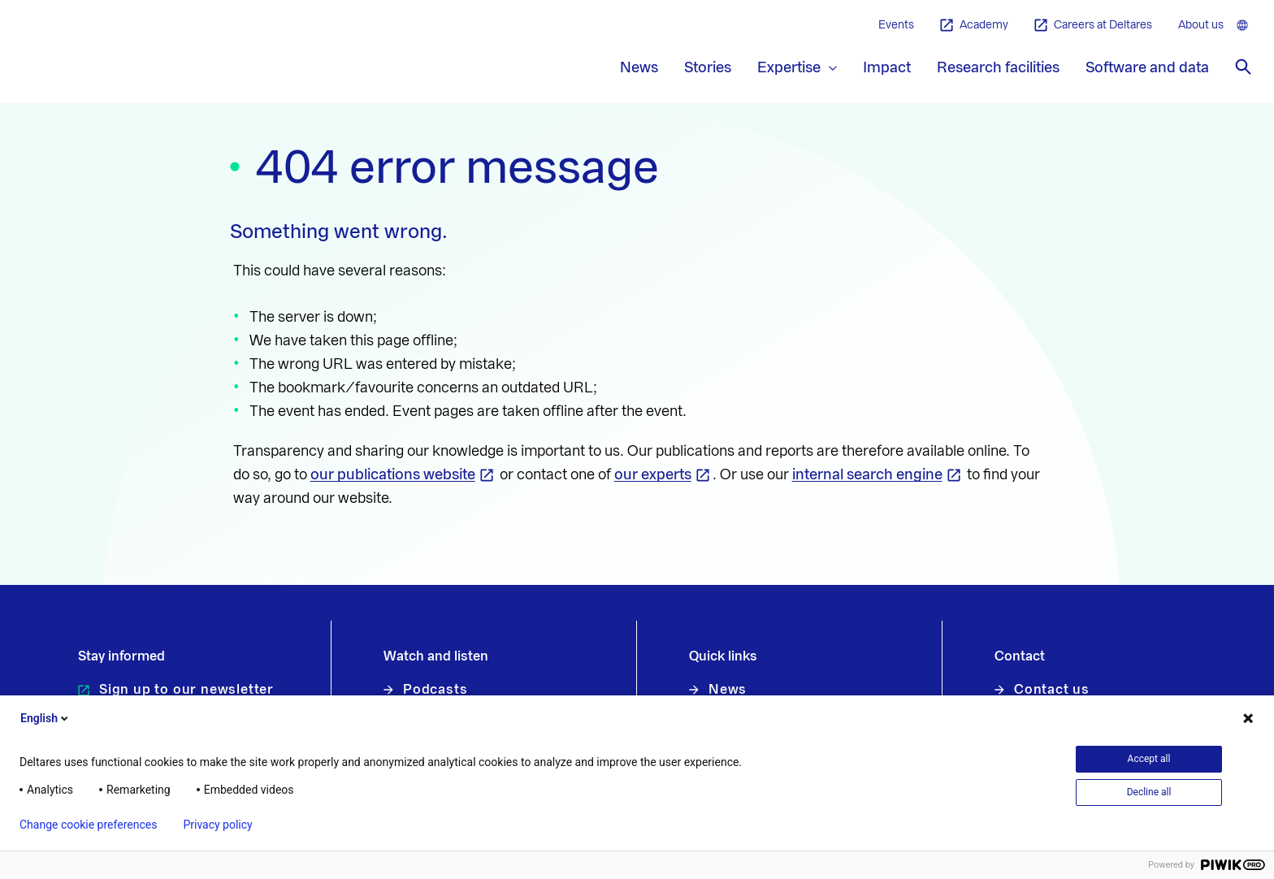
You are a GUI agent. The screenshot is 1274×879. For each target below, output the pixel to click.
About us (1201, 25)
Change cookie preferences (88, 824)
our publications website (392, 474)
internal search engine (867, 474)
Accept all (1149, 758)
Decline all (1149, 792)
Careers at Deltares (1093, 25)
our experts (652, 474)
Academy (974, 25)
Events (896, 25)
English (45, 718)
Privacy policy (217, 824)
